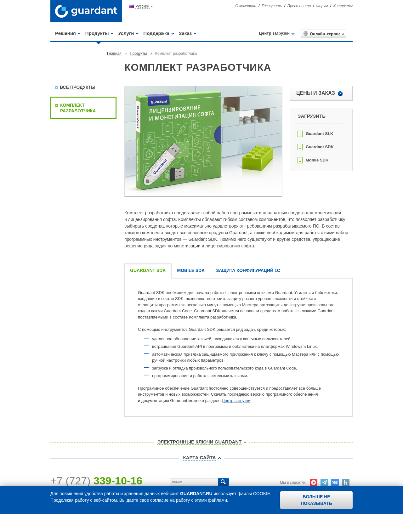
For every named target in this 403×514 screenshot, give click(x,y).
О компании (245, 6)
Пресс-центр (299, 6)
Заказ (185, 33)
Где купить (272, 6)
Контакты (343, 6)
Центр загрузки (274, 33)
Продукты (97, 33)
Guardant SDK (320, 146)
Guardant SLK (319, 133)
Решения (65, 33)
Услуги (126, 33)
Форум (322, 6)
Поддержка (156, 33)
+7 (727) (96, 481)
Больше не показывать (316, 500)
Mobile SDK (317, 160)
